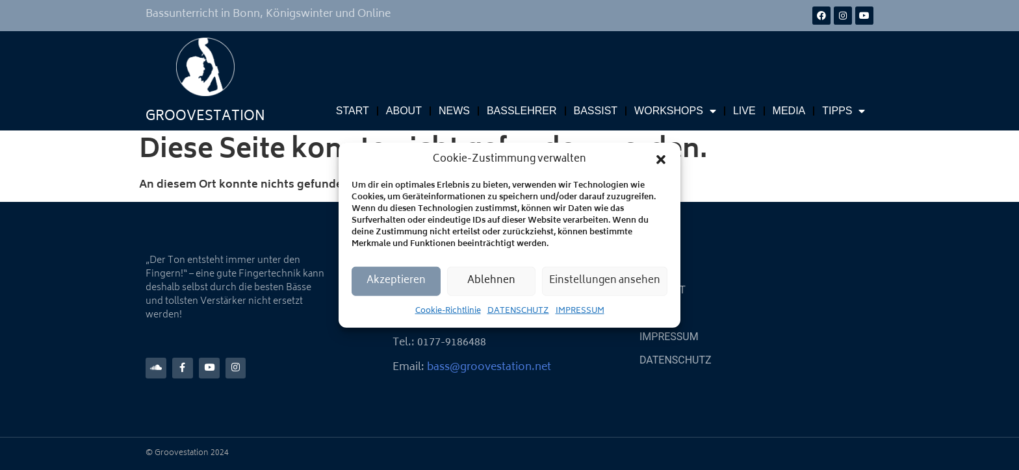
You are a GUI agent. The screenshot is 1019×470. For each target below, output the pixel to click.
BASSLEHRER (522, 110)
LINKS (653, 313)
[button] (660, 159)
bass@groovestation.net (489, 367)
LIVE (744, 110)
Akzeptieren (396, 281)
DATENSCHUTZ (518, 310)
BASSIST (596, 110)
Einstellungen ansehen (604, 281)
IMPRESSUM (580, 310)
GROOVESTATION (205, 117)
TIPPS (843, 111)
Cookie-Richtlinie (448, 310)
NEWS (454, 110)
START (352, 110)
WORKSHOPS (675, 111)
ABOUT (404, 110)
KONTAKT (662, 290)
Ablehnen (491, 281)
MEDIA (789, 110)
